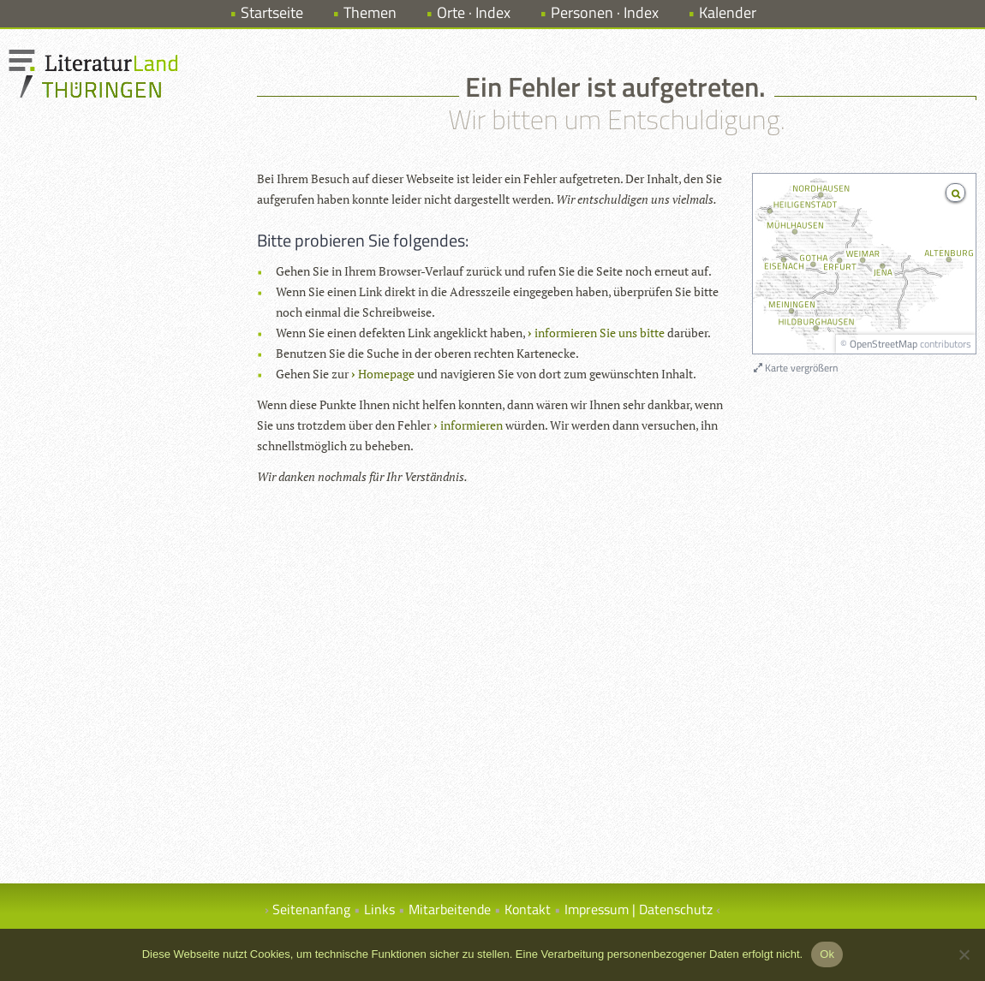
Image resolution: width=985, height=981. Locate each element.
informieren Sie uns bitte (599, 332)
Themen (370, 12)
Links (379, 909)
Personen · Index (605, 12)
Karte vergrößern (796, 368)
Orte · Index (473, 12)
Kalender (727, 12)
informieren (471, 425)
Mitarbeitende (450, 909)
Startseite (272, 12)
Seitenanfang (311, 909)
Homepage (386, 374)
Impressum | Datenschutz (638, 909)
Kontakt (527, 909)
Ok (827, 954)
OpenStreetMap (883, 344)
